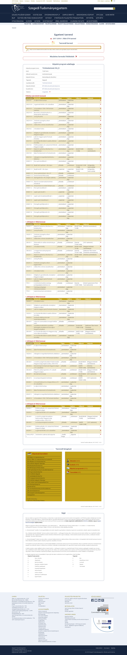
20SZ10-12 (29, 112)
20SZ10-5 (28, 141)
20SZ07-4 (28, 398)
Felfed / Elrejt (76, 56)
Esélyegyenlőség (42, 618)
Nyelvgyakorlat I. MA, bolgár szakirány (45, 177)
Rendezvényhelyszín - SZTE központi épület (75, 624)
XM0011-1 (29, 161)
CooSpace (27, 1)
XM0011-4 (29, 196)
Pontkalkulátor (42, 606)
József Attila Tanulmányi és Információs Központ (77, 619)
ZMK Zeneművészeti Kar (33, 490)
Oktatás (37, 21)
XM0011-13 (29, 175)
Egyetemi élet (48, 21)
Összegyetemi (31, 494)
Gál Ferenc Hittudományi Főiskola (35, 500)
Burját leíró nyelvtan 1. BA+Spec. (43, 165)
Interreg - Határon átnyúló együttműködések (76, 598)
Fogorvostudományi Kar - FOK (19, 606)
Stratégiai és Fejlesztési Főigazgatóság (69, 18)
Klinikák (66, 609)
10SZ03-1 (28, 313)
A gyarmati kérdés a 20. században (44, 104)
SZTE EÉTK (99, 18)
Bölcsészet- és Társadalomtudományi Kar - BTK (23, 601)
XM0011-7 (29, 208)
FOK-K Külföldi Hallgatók (33, 474)
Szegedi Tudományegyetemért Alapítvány (48, 612)
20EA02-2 (29, 250)
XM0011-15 (29, 181)
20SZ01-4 (28, 267)
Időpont (78, 98)
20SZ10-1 (28, 100)
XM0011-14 (29, 177)
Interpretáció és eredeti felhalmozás (44, 185)
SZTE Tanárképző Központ (18, 619)
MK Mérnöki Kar (31, 486)
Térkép (66, 622)
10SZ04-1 (28, 345)
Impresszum (107, 648)
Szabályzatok (41, 633)
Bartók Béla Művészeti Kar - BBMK (20, 600)
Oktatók (75, 461)
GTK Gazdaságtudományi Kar (34, 476)
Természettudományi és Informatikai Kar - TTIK (23, 618)
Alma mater (110, 15)
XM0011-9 (29, 216)
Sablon (69, 98)
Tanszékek (75, 472)
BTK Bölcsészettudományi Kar (51, 86)
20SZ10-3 (28, 133)
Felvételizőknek (51, 24)
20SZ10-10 (29, 104)
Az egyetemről (43, 609)
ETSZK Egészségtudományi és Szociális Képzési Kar (40, 469)
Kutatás (29, 21)
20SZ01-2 (28, 258)
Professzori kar (42, 623)
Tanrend (14, 27)
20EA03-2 (29, 325)
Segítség (113, 648)
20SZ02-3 (28, 279)
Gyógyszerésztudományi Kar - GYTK (20, 609)
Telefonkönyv (56, 1)
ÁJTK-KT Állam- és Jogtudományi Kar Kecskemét (39, 459)
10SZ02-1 (28, 301)
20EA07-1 (29, 374)
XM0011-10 (29, 165)
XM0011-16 (29, 185)
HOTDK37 (48, 18)
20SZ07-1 (28, 386)
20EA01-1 (29, 242)
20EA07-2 (29, 378)
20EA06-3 (29, 370)
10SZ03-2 (28, 317)
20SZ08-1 (28, 426)
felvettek (27, 24)
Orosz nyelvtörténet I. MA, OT (42, 173)
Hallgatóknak (80, 24)
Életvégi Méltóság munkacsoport (30, 18)
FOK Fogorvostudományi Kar (34, 471)
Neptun (21, 1)
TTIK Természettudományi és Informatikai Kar (39, 488)
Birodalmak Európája (40, 374)
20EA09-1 (29, 422)
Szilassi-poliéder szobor (21, 15)
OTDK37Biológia (17, 21)
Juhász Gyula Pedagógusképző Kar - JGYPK (22, 610)
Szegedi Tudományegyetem (47, 8)
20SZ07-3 (28, 394)
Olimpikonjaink (42, 627)
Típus (60, 98)
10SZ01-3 (28, 234)
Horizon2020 (68, 600)
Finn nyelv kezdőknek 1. (40, 161)
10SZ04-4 (28, 357)
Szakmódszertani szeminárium (42, 291)
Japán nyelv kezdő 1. (40, 192)
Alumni (101, 24)
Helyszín (90, 98)
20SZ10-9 (28, 157)
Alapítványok (41, 621)
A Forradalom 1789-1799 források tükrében (46, 357)
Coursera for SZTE (40, 1)
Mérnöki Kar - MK (16, 612)
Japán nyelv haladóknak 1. (41, 200)
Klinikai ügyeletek (69, 611)
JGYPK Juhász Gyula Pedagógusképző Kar (38, 482)
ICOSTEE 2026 (37, 15)
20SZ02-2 (28, 275)
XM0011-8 (29, 212)
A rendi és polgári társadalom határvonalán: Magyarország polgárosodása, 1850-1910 (43, 418)
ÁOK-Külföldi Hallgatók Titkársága (36, 463)
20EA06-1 (29, 362)
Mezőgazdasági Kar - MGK (18, 613)
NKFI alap (67, 601)
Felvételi (41, 596)
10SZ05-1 (28, 408)
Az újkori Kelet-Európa (40, 100)
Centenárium (41, 637)
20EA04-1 (29, 331)
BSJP (13, 18)
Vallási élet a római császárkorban (44, 124)
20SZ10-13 (29, 116)
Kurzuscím (37, 98)
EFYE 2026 (99, 15)
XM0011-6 (29, 204)
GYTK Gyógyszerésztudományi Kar (36, 478)
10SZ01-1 (28, 226)
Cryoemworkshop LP (52, 15)
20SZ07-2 (28, 390)
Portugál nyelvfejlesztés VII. (42, 212)
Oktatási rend (110, 24)
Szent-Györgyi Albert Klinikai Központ (74, 608)
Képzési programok (79, 468)
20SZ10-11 (29, 108)
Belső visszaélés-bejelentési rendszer (47, 641)
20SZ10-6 (28, 145)
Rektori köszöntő (42, 611)
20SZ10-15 (29, 124)
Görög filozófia (38, 116)
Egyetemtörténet (42, 635)
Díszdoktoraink (42, 626)
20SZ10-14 (29, 120)
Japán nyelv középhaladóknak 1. (43, 196)
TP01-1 (28, 283)
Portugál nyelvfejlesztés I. (41, 208)
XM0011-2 (29, 188)
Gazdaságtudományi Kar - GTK (19, 607)
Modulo (33, 1)
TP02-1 (28, 287)
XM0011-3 (29, 192)
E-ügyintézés (41, 620)
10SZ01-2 (28, 230)
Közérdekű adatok (16, 3)
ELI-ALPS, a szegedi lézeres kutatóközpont (48, 630)
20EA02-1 (29, 246)
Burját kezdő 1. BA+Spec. (41, 169)
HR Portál (89, 18)
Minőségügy (41, 632)
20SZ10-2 (28, 128)
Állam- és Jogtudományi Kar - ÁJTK (20, 598)
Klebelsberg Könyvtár (70, 617)
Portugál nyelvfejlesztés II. (41, 216)
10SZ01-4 (28, 238)
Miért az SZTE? (41, 601)
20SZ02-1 (28, 271)
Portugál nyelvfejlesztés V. (41, 204)
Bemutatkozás (41, 614)
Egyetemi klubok (69, 616)
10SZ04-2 (28, 349)
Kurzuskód (29, 98)
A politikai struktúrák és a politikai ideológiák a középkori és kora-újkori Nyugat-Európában (44, 327)
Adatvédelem (64, 1)
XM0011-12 (29, 173)
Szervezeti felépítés (43, 615)
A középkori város (39, 128)
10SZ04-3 (28, 353)
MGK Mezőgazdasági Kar (33, 484)
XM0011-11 (29, 169)
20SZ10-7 (28, 149)
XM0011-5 (29, 200)
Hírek (39, 604)
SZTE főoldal (15, 1)
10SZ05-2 (28, 412)
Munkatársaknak (92, 24)
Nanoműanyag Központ (85, 15)
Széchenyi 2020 (68, 603)
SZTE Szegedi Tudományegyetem (36, 492)
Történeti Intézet (47, 83)
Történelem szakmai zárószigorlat (45, 434)
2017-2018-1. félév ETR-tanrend (64, 38)
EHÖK (66, 621)
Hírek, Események (61, 21)
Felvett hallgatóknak (65, 24)
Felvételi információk (43, 598)
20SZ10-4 (28, 137)
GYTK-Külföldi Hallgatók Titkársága (36, 480)
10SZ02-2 (28, 305)
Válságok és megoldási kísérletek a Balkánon (47, 353)
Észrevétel (49, 1)
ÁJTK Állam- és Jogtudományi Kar (35, 457)
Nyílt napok (41, 603)
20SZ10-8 (28, 153)
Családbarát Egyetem (43, 629)
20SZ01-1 (28, 254)
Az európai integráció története (43, 378)
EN (114, 1)
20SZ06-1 (28, 382)
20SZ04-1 (28, 335)
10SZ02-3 (28, 309)
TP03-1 (28, 291)
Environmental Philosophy (41, 175)
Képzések (40, 600)
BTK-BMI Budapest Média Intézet (35, 467)
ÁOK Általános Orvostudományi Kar (36, 461)
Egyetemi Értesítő (42, 640)
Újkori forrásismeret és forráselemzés (44, 153)
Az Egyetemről (92, 21)
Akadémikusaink (42, 624)
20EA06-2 (29, 366)
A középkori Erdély (39, 246)
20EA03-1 (29, 321)
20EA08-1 (29, 416)
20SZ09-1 (28, 430)
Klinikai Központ (38, 24)
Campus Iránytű (68, 15)
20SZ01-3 (28, 263)
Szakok (74, 465)
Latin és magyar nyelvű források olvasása (46, 309)
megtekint (45, 92)
